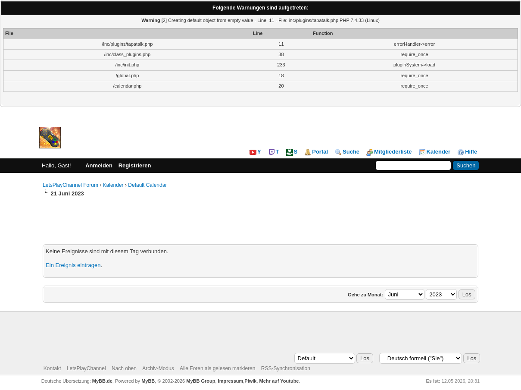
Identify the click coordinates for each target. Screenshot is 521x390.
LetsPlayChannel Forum (70, 185)
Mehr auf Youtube (279, 381)
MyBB (148, 381)
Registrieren (135, 165)
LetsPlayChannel (86, 368)
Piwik (250, 381)
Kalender (435, 151)
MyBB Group (200, 381)
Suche (347, 151)
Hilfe (467, 151)
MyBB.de (102, 381)
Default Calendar (147, 185)
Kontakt (52, 368)
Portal (316, 151)
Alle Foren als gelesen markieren (217, 368)
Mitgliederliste (389, 151)
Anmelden (98, 165)
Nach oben (124, 368)
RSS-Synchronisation (285, 368)
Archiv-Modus (158, 368)
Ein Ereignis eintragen (73, 265)
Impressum (230, 381)
